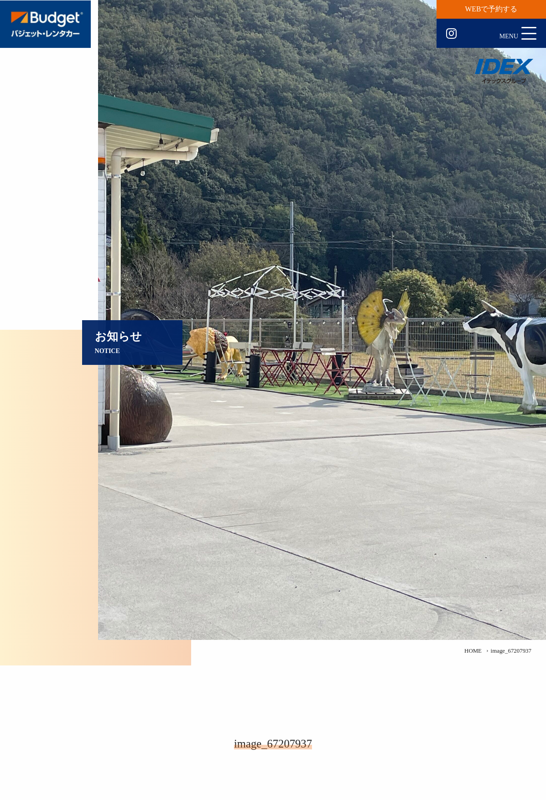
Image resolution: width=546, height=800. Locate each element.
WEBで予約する (491, 9)
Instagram (451, 34)
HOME (473, 651)
